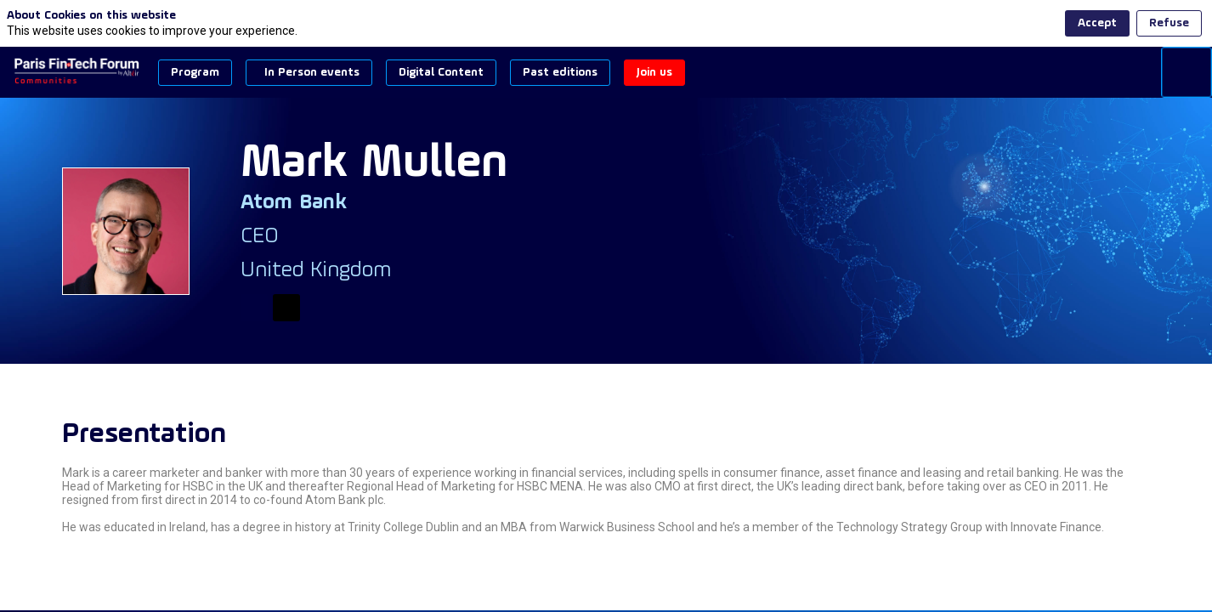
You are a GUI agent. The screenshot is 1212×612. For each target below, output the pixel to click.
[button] (195, 73)
